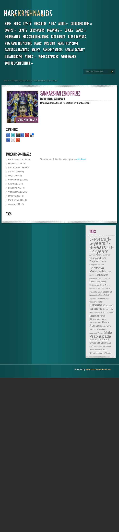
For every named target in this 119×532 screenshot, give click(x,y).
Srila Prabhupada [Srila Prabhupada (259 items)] (100, 334)
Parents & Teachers (17, 50)
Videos (30, 56)
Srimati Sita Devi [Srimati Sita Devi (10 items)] (97, 343)
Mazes (38, 43)
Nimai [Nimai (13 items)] (102, 316)
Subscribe (40, 23)
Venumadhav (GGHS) (18, 167)
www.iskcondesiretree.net (98, 369)
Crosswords (37, 30)
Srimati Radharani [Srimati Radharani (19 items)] (99, 339)
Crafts (23, 30)
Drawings (54, 30)
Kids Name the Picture (18, 43)
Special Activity (75, 50)
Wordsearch (68, 56)
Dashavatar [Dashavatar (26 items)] (101, 274)
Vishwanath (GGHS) (18, 179)
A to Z (52, 23)
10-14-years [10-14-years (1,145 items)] (101, 249)
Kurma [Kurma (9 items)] (105, 309)
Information (12, 36)
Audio (63, 23)
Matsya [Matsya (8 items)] (97, 312)
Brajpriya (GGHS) (16, 188)
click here (81, 159)
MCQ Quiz (49, 43)
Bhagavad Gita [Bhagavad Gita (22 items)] (97, 258)
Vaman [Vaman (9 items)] (108, 353)
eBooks (69, 30)
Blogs (17, 23)
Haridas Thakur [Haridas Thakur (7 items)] (104, 288)
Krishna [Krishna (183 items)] (95, 305)
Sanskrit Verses (53, 50)
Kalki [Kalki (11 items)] (100, 302)
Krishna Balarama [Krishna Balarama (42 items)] (101, 307)
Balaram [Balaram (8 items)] (106, 255)
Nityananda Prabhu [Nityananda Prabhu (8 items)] (97, 319)
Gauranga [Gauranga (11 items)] (94, 285)
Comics (10, 30)
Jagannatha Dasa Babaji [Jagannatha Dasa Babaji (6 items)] (99, 295)
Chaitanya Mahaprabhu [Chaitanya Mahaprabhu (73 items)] (98, 269)
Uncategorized (13, 56)
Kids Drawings (77, 36)
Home (8, 23)
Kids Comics (58, 36)
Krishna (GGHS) (16, 183)
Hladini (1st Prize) (17, 163)
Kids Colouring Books (36, 36)
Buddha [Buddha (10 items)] (102, 261)
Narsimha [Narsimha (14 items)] (94, 316)
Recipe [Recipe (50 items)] (94, 325)
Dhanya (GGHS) (16, 196)
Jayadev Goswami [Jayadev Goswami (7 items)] (97, 298)
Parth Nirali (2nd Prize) (19, 159)
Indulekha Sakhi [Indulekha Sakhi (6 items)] (95, 292)
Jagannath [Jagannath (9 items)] (107, 292)
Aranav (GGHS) (16, 204)
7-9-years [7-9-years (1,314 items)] (99, 245)
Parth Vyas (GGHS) (17, 200)
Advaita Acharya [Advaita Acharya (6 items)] (95, 255)
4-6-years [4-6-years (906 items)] (100, 241)
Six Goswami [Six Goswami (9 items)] (105, 326)
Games (81, 30)
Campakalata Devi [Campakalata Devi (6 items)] (96, 265)
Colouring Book (81, 23)
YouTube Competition (19, 63)
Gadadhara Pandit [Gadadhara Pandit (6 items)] (96, 278)
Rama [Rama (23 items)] (105, 322)
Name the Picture (68, 43)
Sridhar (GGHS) (16, 171)
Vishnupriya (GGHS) (18, 192)
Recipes (35, 50)
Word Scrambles (48, 56)
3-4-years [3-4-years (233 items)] (97, 239)
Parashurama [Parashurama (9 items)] (95, 322)
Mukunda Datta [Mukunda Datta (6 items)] (107, 312)
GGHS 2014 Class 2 (22, 80)
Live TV (27, 23)
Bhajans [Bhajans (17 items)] (93, 261)
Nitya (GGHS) (15, 175)
